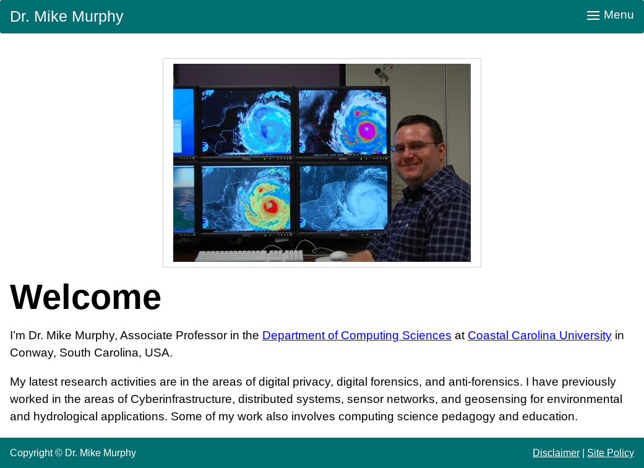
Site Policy (610, 452)
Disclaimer (556, 452)
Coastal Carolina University (540, 335)
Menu (610, 14)
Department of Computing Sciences (357, 335)
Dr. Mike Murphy (67, 16)
